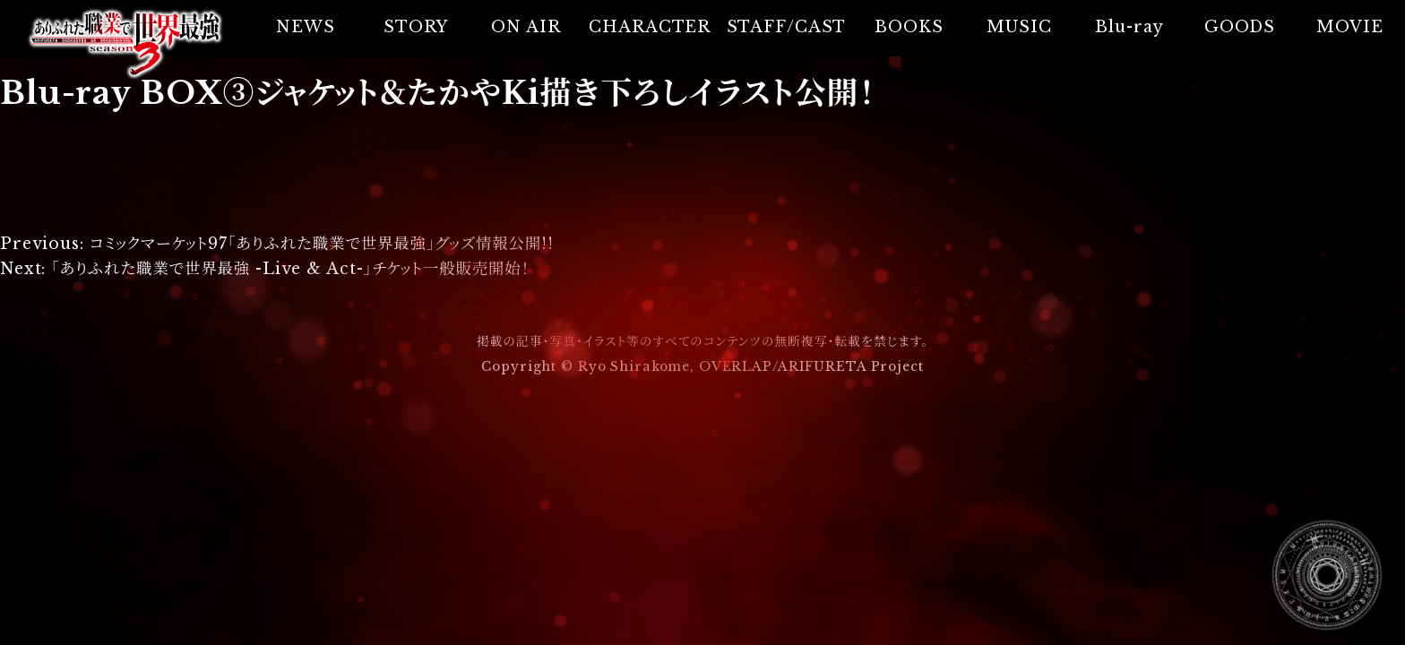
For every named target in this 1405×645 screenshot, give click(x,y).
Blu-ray (1129, 27)
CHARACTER (650, 27)
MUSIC (1019, 27)
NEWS (305, 27)
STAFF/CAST (787, 27)
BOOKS (909, 27)
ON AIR (525, 27)
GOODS (1239, 27)
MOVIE (1349, 27)
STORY (415, 27)
